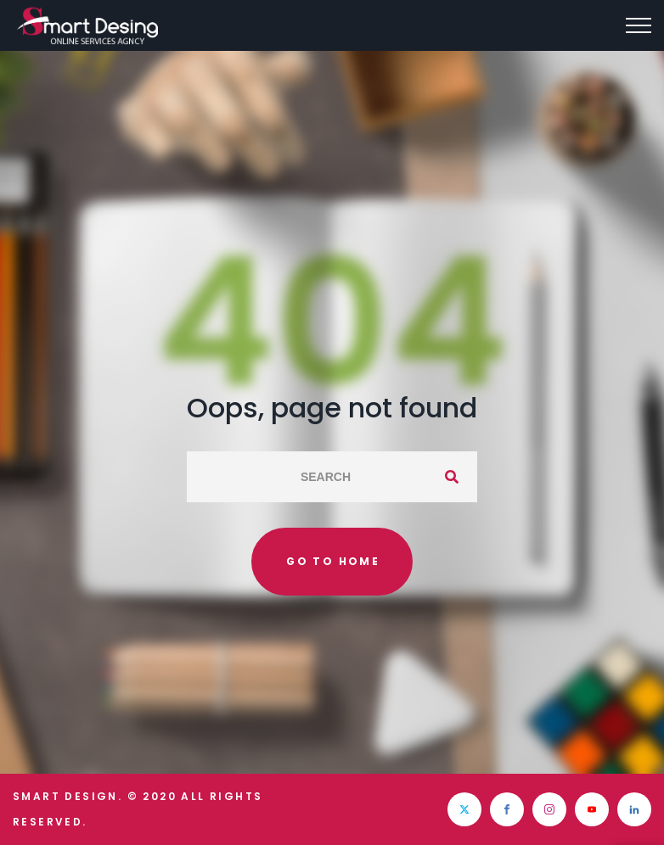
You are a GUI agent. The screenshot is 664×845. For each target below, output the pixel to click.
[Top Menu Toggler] (638, 25)
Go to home (333, 561)
